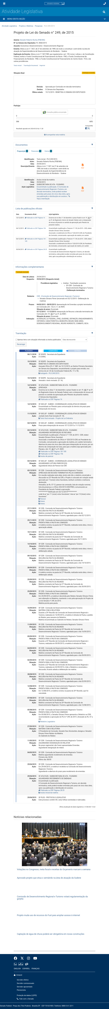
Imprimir (42, 65)
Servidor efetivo (23, 980)
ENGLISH (17, 969)
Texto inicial (18, 65)
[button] (54, 19)
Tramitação (21, 333)
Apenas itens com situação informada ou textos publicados (38, 340)
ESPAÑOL (26, 969)
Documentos (22, 145)
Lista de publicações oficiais (29, 208)
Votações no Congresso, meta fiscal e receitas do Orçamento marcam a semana (53, 869)
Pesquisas (38, 26)
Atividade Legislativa (22, 11)
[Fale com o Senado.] (104, 3)
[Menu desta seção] (4, 19)
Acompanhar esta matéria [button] (54, 135)
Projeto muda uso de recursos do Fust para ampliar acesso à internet (48, 915)
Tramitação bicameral (30, 65)
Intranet (18, 975)
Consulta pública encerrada (54, 112)
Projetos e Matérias (26, 26)
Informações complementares (30, 267)
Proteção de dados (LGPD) (27, 995)
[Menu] (4, 3)
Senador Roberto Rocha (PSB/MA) (32, 40)
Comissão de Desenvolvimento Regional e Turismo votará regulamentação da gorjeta (52, 897)
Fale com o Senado (25, 999)
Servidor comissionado (25, 983)
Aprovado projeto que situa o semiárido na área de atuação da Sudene (49, 878)
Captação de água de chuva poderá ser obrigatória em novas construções (50, 934)
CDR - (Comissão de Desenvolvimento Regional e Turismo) (58, 296)
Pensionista (21, 990)
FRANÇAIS (36, 969)
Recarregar (21, 344)
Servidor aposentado (24, 987)
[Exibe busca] (104, 12)
